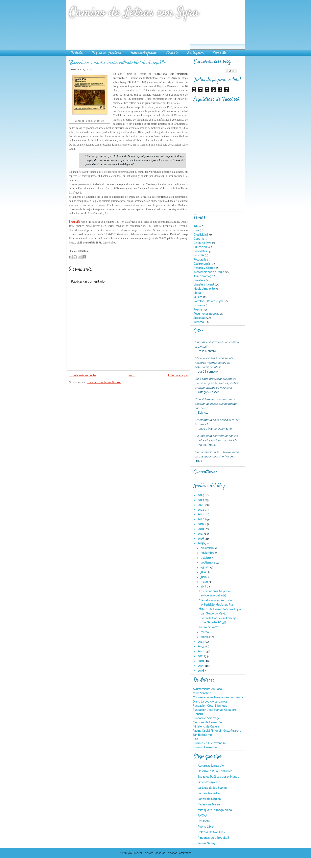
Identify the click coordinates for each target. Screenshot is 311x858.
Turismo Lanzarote (205, 747)
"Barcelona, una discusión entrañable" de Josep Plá (117, 63)
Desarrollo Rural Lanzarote (215, 771)
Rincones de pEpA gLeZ (213, 837)
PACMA (202, 815)
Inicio (132, 375)
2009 (201, 665)
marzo (205, 632)
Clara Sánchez (202, 693)
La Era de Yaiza (208, 627)
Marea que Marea (209, 804)
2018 (201, 528)
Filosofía (199, 255)
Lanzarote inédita (209, 793)
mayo (205, 581)
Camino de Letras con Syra (134, 13)
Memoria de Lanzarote (207, 722)
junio (204, 577)
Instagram (195, 53)
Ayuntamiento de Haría (207, 689)
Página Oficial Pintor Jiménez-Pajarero (217, 730)
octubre (206, 557)
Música (198, 297)
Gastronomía (202, 263)
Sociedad (199, 317)
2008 (201, 670)
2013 (201, 646)
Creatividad (200, 234)
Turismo (199, 322)
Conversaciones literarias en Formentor (218, 697)
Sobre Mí (219, 53)
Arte (196, 226)
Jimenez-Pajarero (143, 53)
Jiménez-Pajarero (209, 782)
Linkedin (172, 53)
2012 (201, 651)
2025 (201, 495)
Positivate (204, 821)
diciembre (207, 548)
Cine (196, 230)
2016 (201, 538)
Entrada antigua (178, 375)
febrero (206, 636)
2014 (201, 641)
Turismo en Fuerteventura (209, 743)
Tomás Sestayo (207, 843)
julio (204, 572)
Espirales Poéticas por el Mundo (218, 776)
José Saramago (203, 276)
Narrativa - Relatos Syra (208, 301)
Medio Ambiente (204, 288)
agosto (205, 567)
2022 (201, 509)
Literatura (83, 251)
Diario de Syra (202, 242)
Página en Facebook (106, 53)
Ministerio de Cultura (206, 726)
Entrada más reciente (82, 375)
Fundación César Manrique (210, 705)
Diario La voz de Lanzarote (210, 701)
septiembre (208, 562)
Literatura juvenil (204, 284)
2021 (201, 514)
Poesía (198, 309)
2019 (201, 524)
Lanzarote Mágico (209, 798)
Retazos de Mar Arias (211, 832)
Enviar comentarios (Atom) (104, 382)
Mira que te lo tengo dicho (215, 810)
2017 (201, 533)
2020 (201, 519)
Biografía (74, 221)
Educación (200, 247)
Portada (77, 53)
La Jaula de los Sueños (212, 787)
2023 (201, 504)
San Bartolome (202, 734)
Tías (195, 739)
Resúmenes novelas (206, 313)
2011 (201, 656)
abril (204, 586)
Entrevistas (200, 251)
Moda (197, 292)
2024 (201, 500)
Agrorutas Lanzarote (211, 765)
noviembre (208, 552)
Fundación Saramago (206, 718)
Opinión (198, 305)
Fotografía (200, 259)
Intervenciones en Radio (209, 272)
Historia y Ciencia (204, 267)
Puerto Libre (205, 826)
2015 (201, 543)
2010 (201, 660)
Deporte (199, 238)
